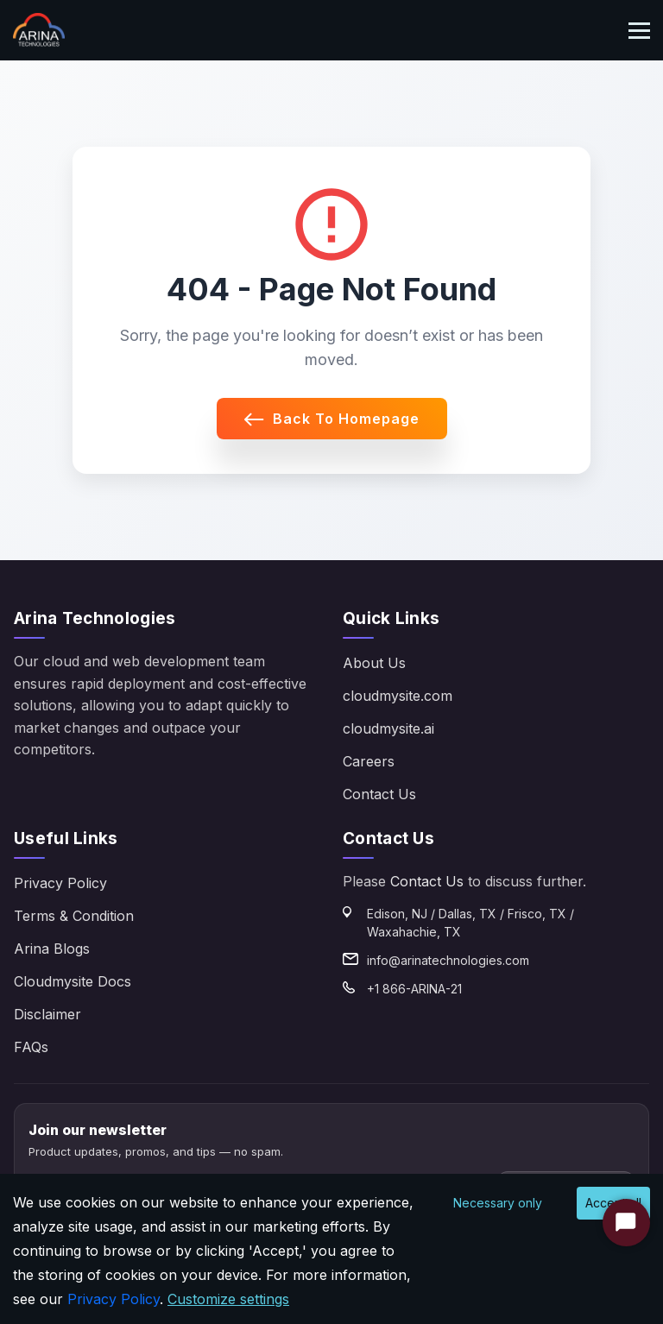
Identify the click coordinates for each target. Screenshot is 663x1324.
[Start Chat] (626, 1222)
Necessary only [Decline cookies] (497, 1202)
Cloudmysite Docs (72, 981)
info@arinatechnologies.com (448, 960)
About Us (374, 662)
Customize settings (228, 1299)
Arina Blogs (52, 948)
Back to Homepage (332, 418)
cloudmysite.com (397, 695)
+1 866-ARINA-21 (414, 988)
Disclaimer (47, 1014)
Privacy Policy (60, 883)
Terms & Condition (74, 915)
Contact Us (379, 794)
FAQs (31, 1047)
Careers (369, 761)
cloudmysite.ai (388, 728)
